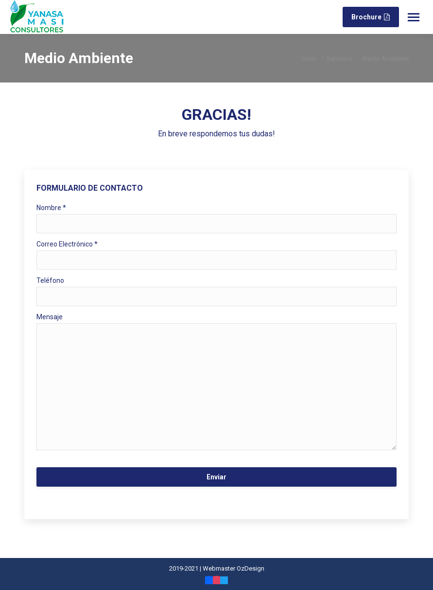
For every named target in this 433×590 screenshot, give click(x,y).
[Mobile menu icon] (413, 17)
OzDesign (250, 568)
